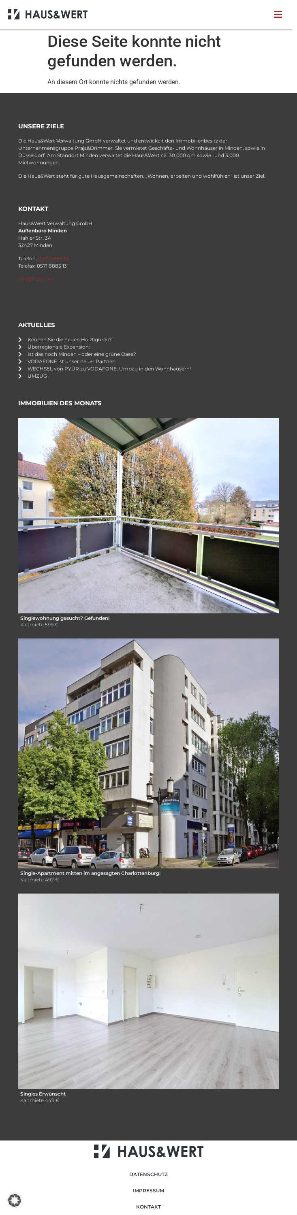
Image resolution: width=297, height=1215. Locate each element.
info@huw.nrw (36, 279)
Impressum (148, 1190)
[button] (279, 14)
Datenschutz (148, 1174)
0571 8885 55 (53, 258)
